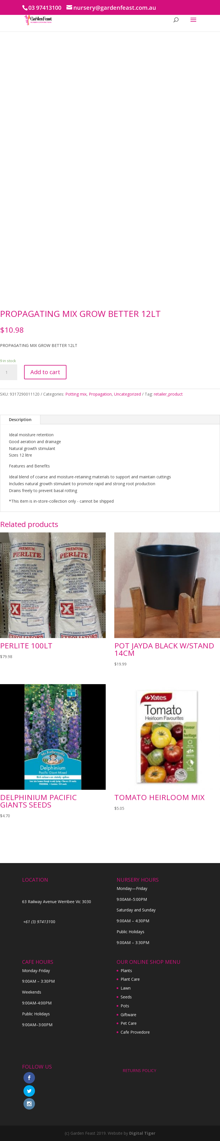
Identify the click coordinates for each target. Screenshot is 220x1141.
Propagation (100, 394)
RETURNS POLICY (139, 1070)
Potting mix (76, 394)
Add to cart (45, 372)
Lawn (126, 988)
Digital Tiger (142, 1133)
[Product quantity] (8, 372)
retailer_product (168, 394)
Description (20, 419)
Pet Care (129, 1023)
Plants (126, 970)
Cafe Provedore (135, 1032)
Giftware (128, 1014)
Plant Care (130, 979)
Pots (125, 1005)
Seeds (126, 997)
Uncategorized (127, 394)
